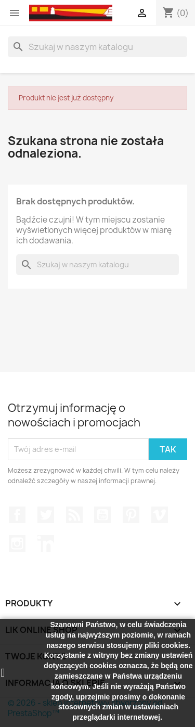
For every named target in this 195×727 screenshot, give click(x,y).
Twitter (45, 515)
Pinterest (131, 515)
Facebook (17, 515)
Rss (74, 515)
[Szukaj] (97, 46)
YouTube (102, 515)
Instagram (17, 543)
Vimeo (159, 515)
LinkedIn (45, 543)
